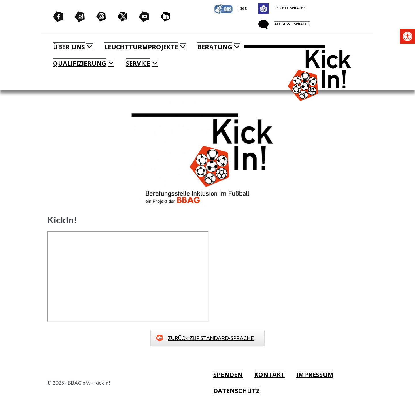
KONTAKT (269, 374)
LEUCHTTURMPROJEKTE (141, 47)
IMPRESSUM (314, 374)
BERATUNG (214, 47)
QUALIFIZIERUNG (79, 63)
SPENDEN (228, 374)
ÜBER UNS (69, 47)
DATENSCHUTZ (236, 390)
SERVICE (138, 63)
